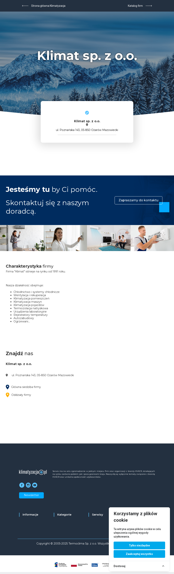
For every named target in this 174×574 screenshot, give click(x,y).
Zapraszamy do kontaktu (138, 200)
